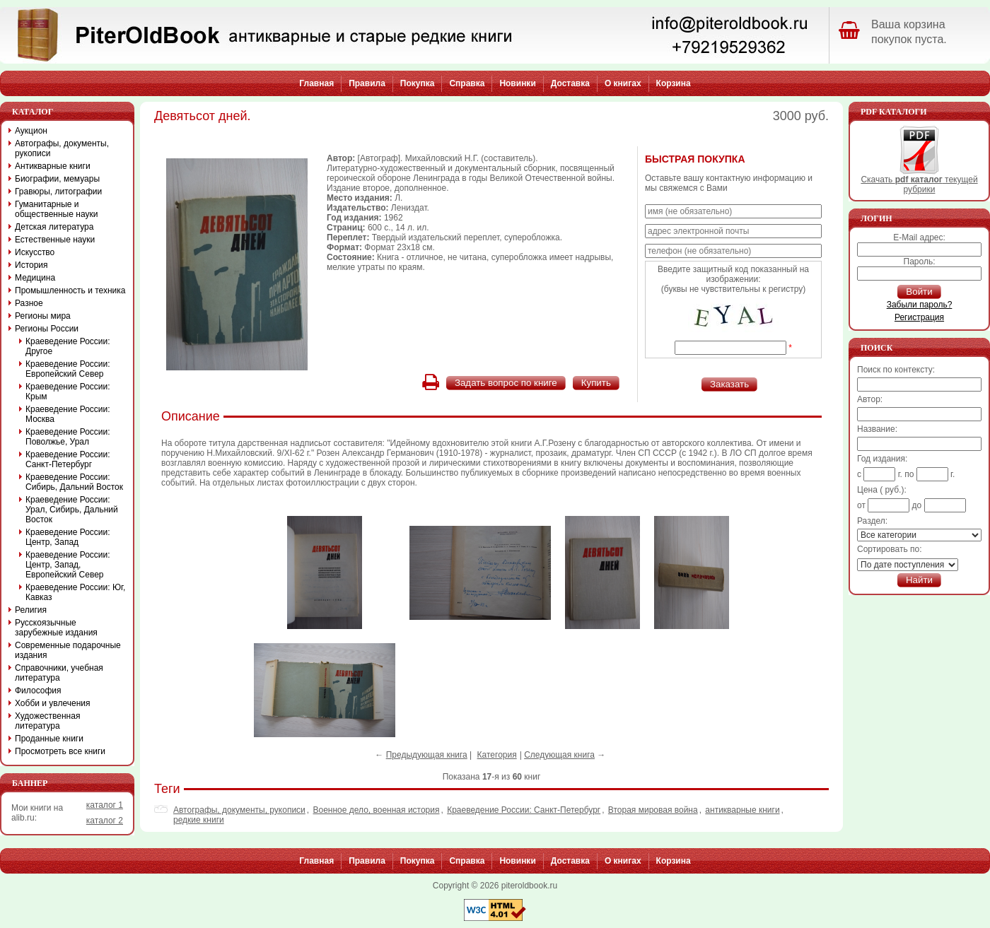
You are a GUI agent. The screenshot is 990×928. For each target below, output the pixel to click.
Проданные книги (49, 739)
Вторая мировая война (653, 810)
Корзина (673, 83)
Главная (316, 83)
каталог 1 (104, 805)
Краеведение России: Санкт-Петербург (523, 810)
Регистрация (919, 317)
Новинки (517, 83)
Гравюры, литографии (58, 191)
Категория (497, 755)
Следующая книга (559, 755)
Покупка (417, 83)
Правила (367, 83)
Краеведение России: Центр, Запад (67, 537)
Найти (919, 580)
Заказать (729, 384)
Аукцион (31, 131)
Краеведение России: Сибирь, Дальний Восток (74, 482)
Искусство (34, 252)
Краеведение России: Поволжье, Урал (67, 437)
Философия (38, 690)
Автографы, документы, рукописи (239, 810)
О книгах (623, 83)
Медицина (35, 278)
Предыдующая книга (426, 755)
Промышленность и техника (70, 290)
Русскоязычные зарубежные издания (56, 628)
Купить (596, 382)
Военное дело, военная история (376, 810)
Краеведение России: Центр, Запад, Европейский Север (67, 565)
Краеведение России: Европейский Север (67, 369)
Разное (29, 303)
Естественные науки (55, 240)
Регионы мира (43, 316)
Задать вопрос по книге (506, 382)
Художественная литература (47, 721)
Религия (31, 610)
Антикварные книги (53, 166)
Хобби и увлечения (53, 703)
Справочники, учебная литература (59, 673)
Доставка (570, 83)
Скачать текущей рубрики (919, 180)
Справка (466, 83)
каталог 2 (104, 821)
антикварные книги (742, 810)
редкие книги (198, 820)
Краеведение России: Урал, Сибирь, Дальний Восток (71, 509)
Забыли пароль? (920, 305)
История (31, 265)
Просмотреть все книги (60, 751)
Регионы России (46, 329)
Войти (919, 291)
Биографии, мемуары (57, 179)
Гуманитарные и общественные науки (56, 209)
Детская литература (54, 227)
